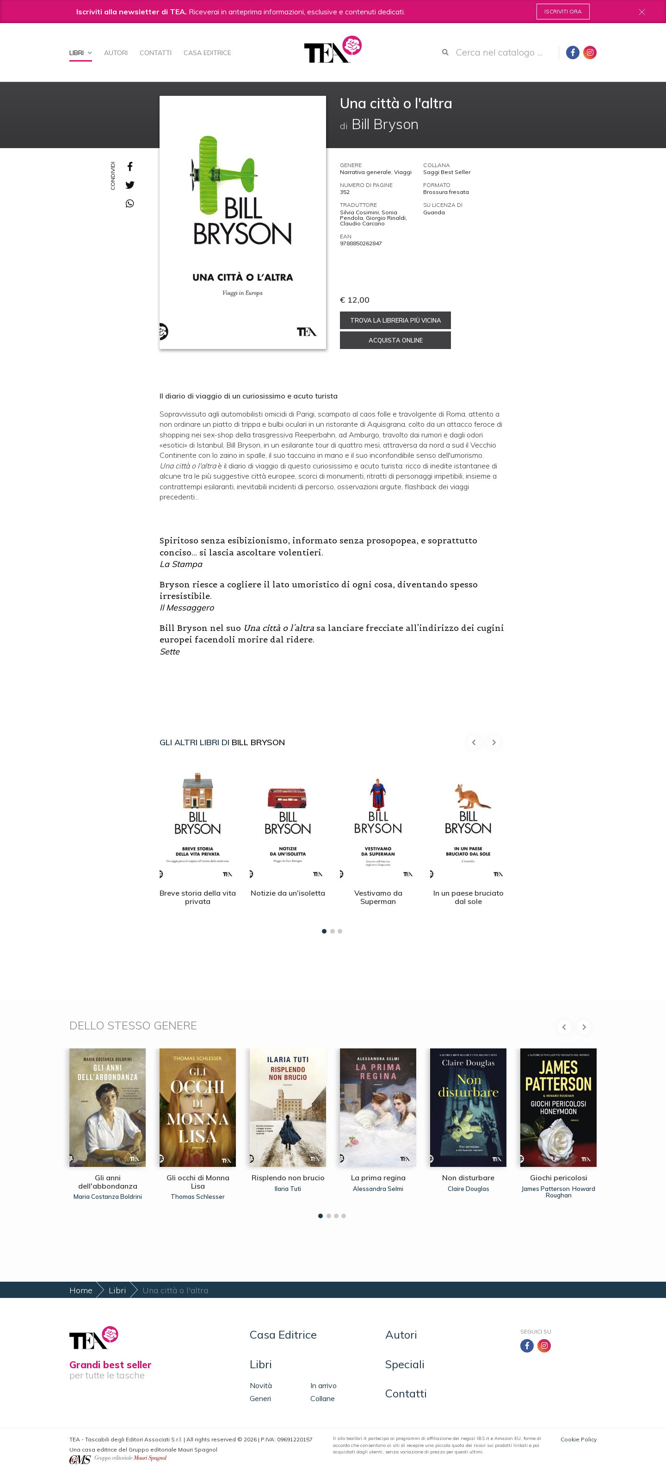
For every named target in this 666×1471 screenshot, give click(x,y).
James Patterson (546, 1188)
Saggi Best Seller (446, 171)
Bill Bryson (258, 742)
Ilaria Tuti (288, 1188)
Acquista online (396, 340)
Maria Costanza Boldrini (108, 1196)
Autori (116, 53)
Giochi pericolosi (558, 1177)
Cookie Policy (579, 1439)
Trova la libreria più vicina (395, 320)
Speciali (405, 1364)
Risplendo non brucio (288, 1177)
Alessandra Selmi (378, 1188)
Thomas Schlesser (198, 1196)
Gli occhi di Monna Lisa (197, 1182)
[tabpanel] (198, 846)
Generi (260, 1398)
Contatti (156, 53)
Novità (261, 1385)
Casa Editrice (207, 53)
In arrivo (323, 1385)
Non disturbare (468, 1177)
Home (80, 1290)
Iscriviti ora (563, 11)
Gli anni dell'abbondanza (107, 1182)
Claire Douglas (468, 1188)
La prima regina (378, 1177)
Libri (80, 53)
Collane (322, 1398)
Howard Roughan (571, 1192)
